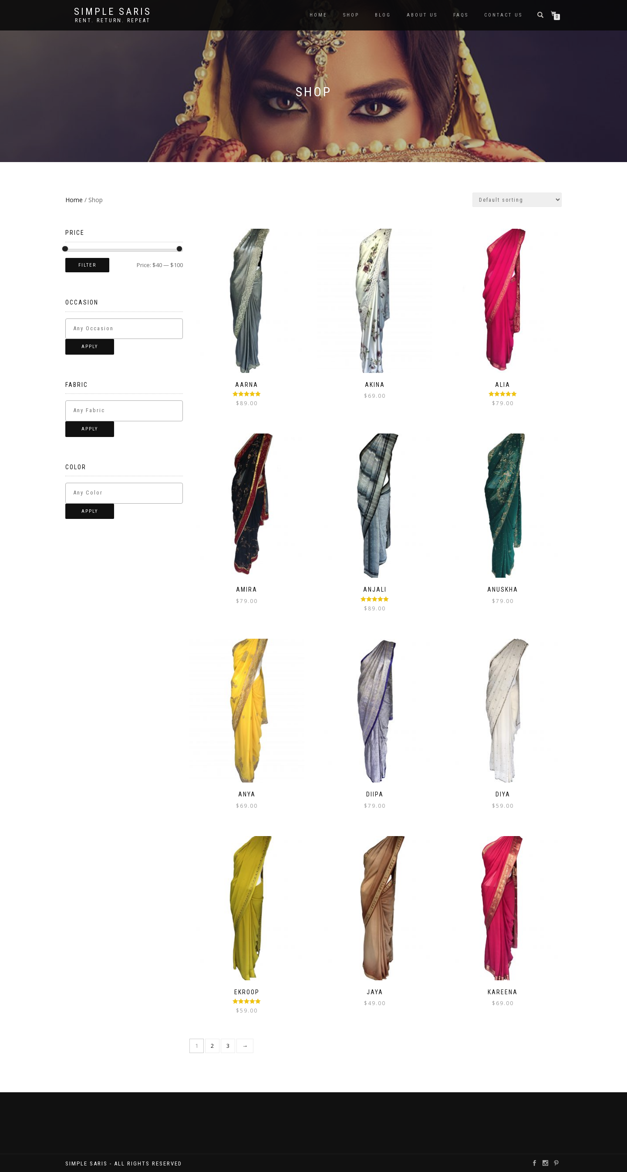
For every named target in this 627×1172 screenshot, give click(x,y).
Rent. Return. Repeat (113, 20)
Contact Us (503, 15)
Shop (351, 15)
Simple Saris (113, 12)
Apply (89, 346)
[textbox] (131, 328)
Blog (383, 15)
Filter (87, 265)
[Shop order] (517, 200)
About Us (422, 15)
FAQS (461, 15)
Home (318, 15)
